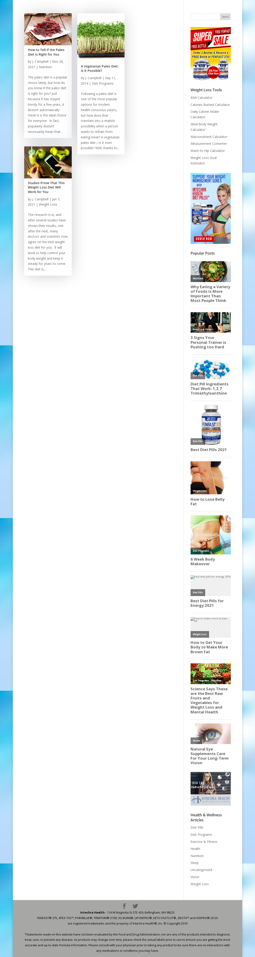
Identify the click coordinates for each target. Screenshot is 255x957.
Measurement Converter (209, 143)
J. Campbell (40, 61)
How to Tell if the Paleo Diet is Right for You (46, 52)
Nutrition (45, 67)
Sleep (195, 862)
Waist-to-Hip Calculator (208, 150)
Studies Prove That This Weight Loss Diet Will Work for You (46, 187)
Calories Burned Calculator (210, 104)
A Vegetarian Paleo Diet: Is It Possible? (100, 68)
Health (195, 849)
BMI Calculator (201, 97)
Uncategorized (201, 870)
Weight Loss (48, 204)
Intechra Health (92, 912)
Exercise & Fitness (204, 841)
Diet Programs (103, 83)
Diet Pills (197, 827)
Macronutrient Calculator (209, 136)
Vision (195, 877)
